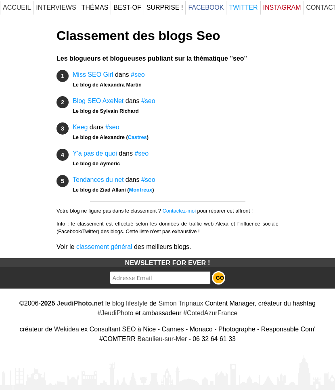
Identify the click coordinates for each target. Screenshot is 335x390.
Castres (137, 137)
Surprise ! (165, 7)
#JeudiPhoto (116, 313)
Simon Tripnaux (180, 303)
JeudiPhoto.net (80, 303)
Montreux (141, 190)
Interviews (56, 7)
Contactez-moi (179, 211)
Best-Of (127, 7)
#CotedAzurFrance (210, 313)
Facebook (206, 7)
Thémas (95, 7)
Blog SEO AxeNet (98, 100)
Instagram (282, 7)
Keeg (80, 127)
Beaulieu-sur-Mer (162, 338)
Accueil (17, 7)
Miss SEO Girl (93, 74)
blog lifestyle (130, 303)
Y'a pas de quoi (95, 153)
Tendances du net (98, 179)
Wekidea (66, 329)
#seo (138, 74)
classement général (104, 246)
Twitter (243, 7)
